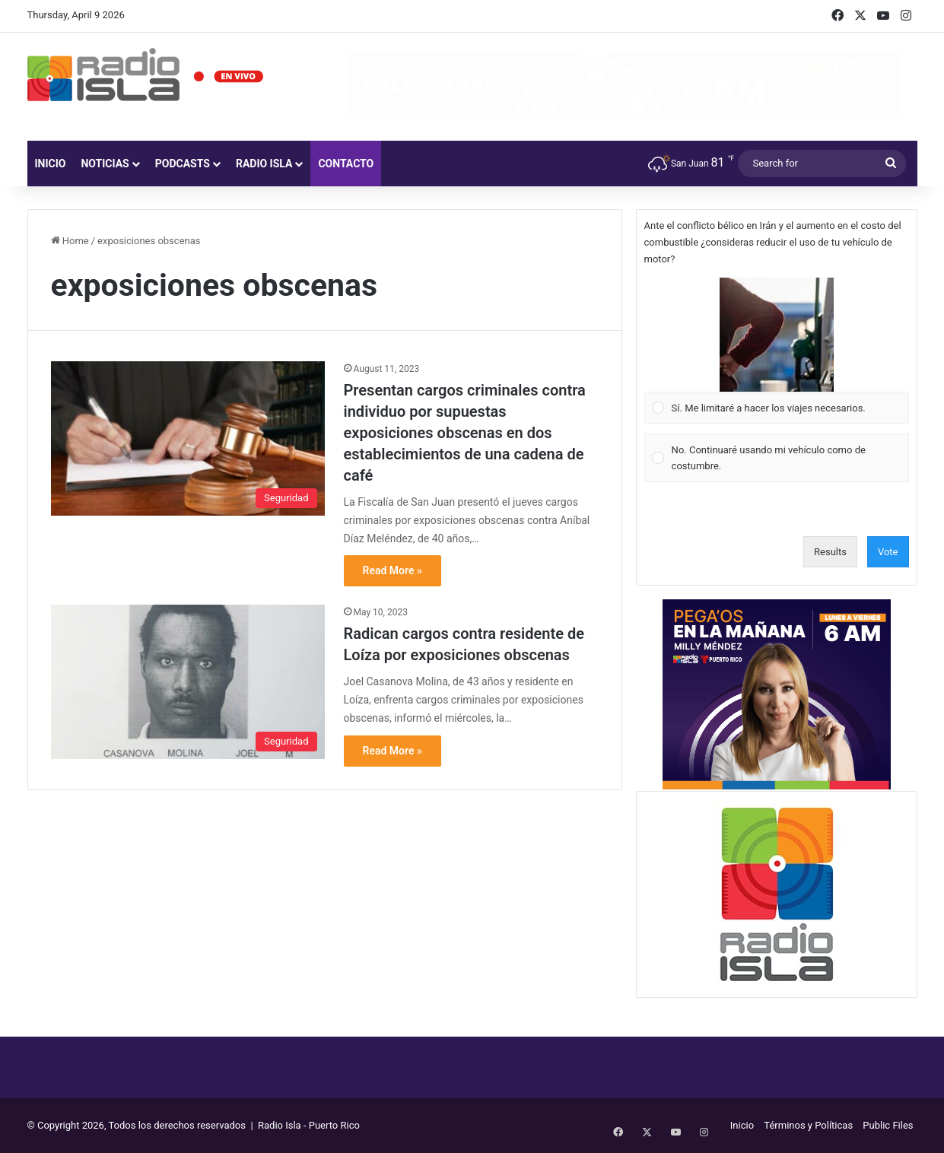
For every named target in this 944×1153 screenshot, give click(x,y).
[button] (777, 335)
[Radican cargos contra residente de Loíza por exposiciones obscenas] (188, 682)
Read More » (392, 570)
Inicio (50, 163)
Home (70, 240)
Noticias (105, 163)
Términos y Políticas (808, 1125)
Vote (888, 551)
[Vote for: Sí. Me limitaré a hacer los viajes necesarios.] (776, 350)
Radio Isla (264, 163)
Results (830, 551)
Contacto (345, 163)
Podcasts (182, 163)
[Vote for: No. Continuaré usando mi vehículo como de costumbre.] (776, 458)
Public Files (888, 1125)
